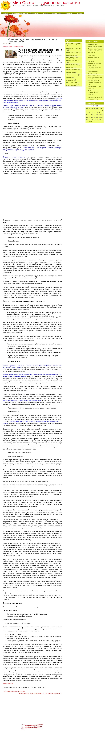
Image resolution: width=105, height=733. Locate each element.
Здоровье (70, 55)
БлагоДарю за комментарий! (20, 13)
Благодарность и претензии (14, 691)
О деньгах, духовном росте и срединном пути (94, 57)
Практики (70, 72)
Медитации (71, 58)
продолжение (8, 684)
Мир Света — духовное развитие (46, 2)
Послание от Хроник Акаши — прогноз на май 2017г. (95, 50)
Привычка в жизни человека (94, 87)
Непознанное (72, 64)
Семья (69, 77)
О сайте (45, 13)
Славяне (70, 80)
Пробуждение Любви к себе (93, 72)
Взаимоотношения (73, 48)
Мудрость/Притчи (73, 60)
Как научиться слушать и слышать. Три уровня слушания (40, 693)
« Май (89, 121)
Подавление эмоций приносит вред (95, 98)
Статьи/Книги (72, 82)
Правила (79, 13)
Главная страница (7, 46)
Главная (5, 13)
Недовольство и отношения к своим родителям (95, 82)
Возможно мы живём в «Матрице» (95, 45)
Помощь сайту (69, 13)
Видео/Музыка (72, 52)
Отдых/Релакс (72, 70)
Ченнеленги (71, 85)
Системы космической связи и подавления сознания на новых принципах (95, 65)
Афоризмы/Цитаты (74, 44)
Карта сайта (36, 13)
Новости (70, 67)
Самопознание (72, 75)
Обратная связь (56, 13)
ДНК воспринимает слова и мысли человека (94, 92)
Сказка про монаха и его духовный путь (95, 76)
